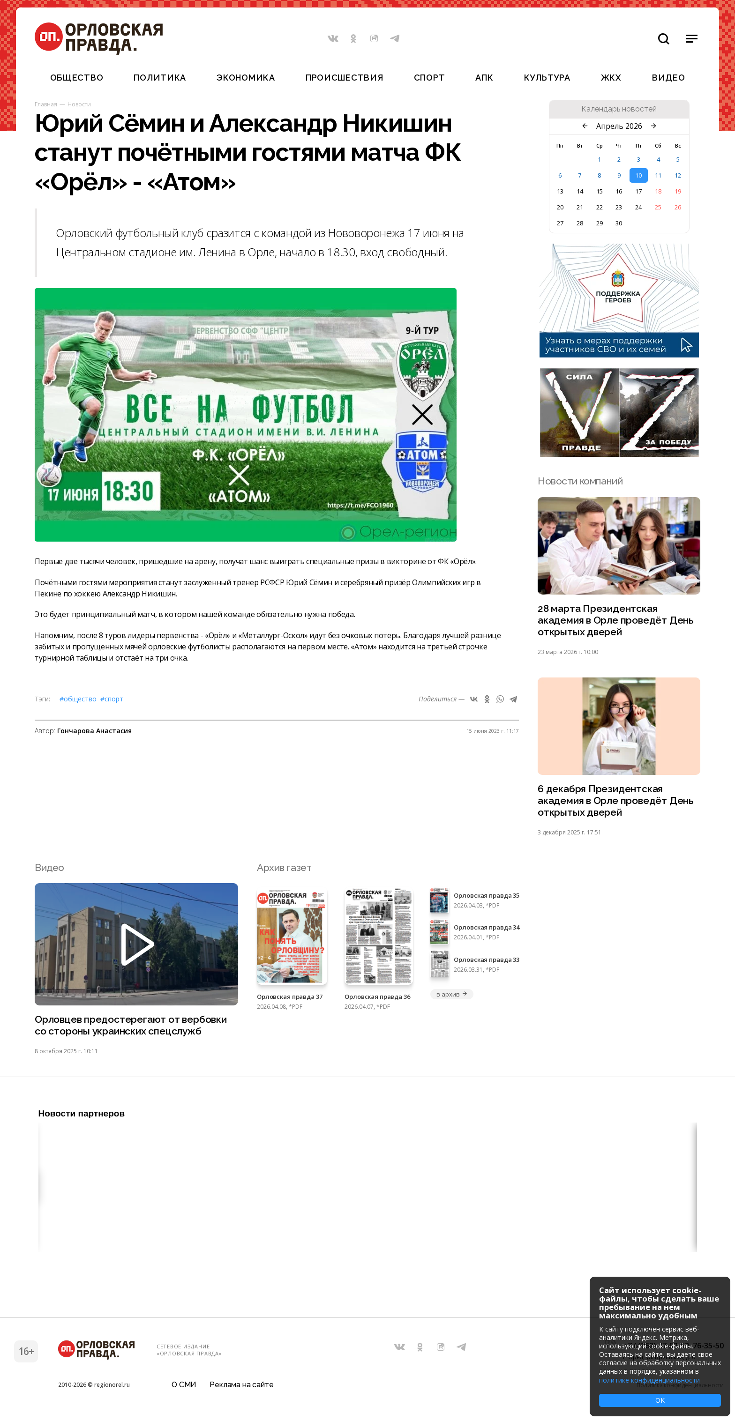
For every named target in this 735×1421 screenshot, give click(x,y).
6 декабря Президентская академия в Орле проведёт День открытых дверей (616, 801)
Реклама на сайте (241, 1385)
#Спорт (111, 698)
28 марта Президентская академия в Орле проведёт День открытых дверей (616, 620)
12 (678, 175)
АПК (484, 77)
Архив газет (284, 868)
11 (658, 175)
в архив (451, 994)
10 (638, 175)
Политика (160, 77)
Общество (77, 77)
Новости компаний (580, 481)
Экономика (246, 77)
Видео (668, 77)
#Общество (78, 698)
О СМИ (184, 1385)
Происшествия (344, 77)
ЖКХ (611, 77)
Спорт (429, 77)
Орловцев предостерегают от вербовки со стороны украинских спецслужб (131, 1026)
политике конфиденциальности (649, 1380)
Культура (547, 77)
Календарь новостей (619, 109)
